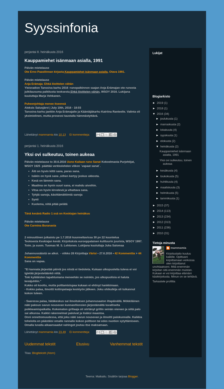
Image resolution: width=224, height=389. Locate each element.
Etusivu (82, 344)
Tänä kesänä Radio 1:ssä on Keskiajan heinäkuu (57, 213)
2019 (160, 102)
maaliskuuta (168, 187)
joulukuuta (167, 118)
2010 (160, 233)
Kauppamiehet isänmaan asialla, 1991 (63, 60)
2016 (160, 113)
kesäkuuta (167, 170)
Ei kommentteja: (80, 134)
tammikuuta (168, 198)
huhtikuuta (167, 181)
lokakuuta (166, 129)
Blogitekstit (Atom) (43, 353)
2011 (160, 227)
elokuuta (166, 141)
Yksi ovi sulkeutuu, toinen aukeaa (59, 154)
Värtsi (93, 253)
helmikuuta (167, 192)
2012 (160, 222)
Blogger (133, 376)
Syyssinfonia (61, 27)
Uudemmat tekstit (40, 344)
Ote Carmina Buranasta (40, 225)
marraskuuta (168, 124)
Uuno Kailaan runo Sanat (84, 161)
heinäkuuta (167, 146)
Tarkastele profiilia (163, 281)
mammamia (178, 247)
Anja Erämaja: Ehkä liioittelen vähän (49, 83)
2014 (160, 210)
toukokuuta (167, 176)
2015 (160, 205)
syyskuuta (167, 135)
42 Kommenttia (125, 253)
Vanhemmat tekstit (126, 344)
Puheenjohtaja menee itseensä (45, 103)
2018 (160, 108)
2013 (160, 216)
